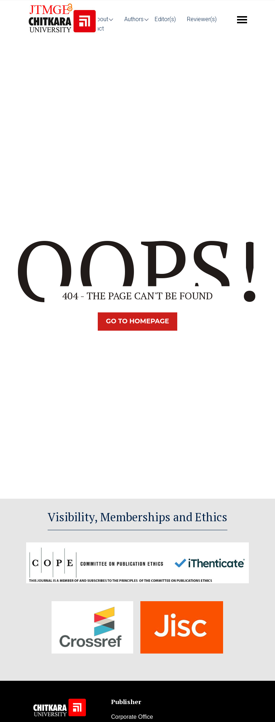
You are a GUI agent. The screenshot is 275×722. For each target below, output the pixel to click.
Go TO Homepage (137, 322)
